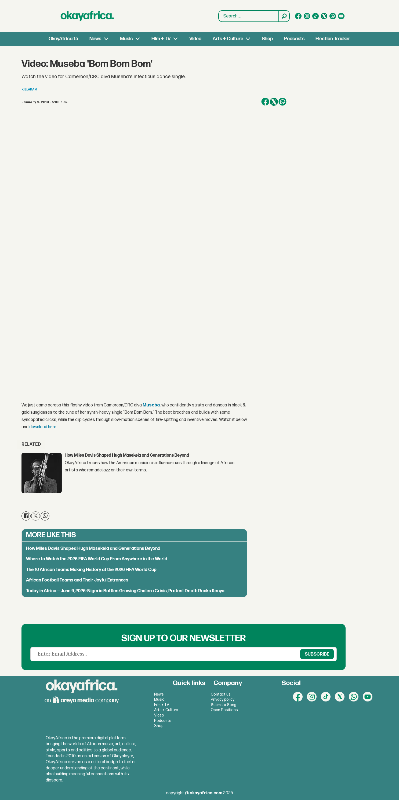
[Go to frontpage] (87, 16)
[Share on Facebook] (265, 102)
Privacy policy (222, 699)
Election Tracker (332, 39)
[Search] (283, 16)
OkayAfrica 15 (63, 39)
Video (195, 39)
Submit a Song (223, 705)
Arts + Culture (228, 39)
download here (42, 427)
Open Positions (224, 710)
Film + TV (161, 39)
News (95, 39)
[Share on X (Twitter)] (274, 102)
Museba (151, 405)
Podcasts (294, 39)
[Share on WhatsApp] (282, 102)
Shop (267, 39)
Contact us (221, 694)
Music (126, 39)
